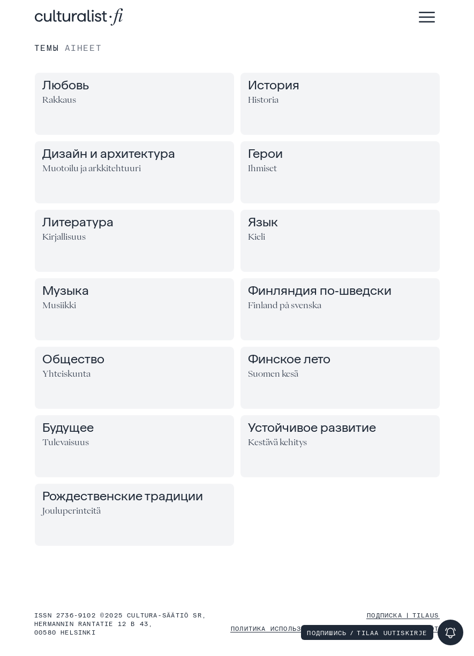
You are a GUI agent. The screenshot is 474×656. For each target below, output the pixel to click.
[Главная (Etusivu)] (79, 17)
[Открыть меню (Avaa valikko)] (427, 17)
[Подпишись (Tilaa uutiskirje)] (450, 632)
